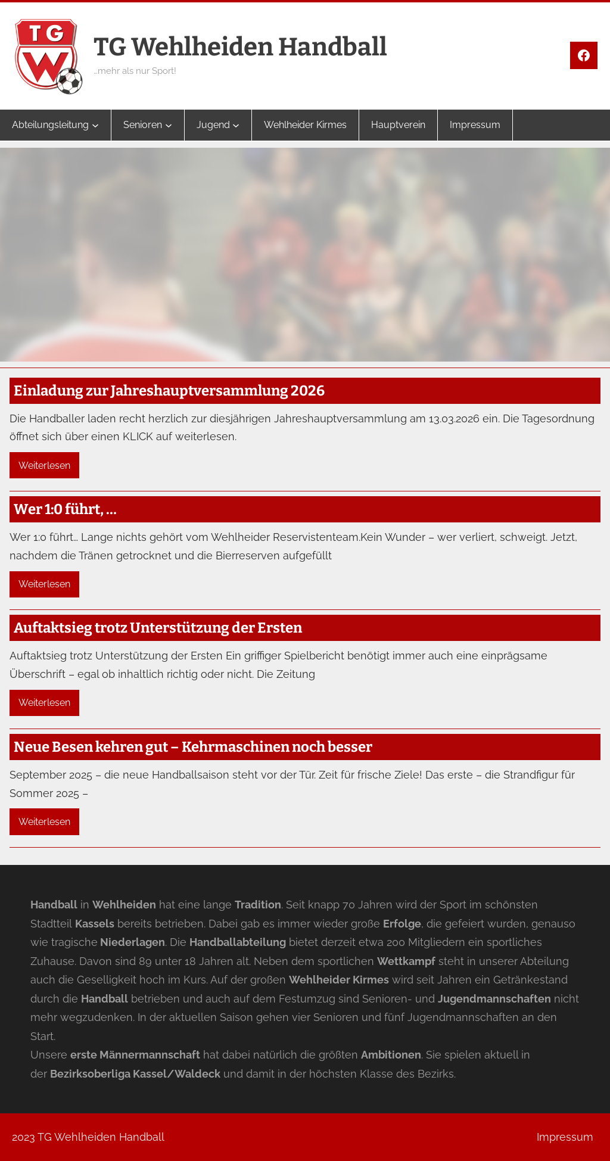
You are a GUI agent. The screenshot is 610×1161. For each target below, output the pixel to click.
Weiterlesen (44, 465)
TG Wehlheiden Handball (240, 47)
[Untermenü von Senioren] (168, 125)
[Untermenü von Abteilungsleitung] (95, 125)
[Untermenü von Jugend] (235, 125)
